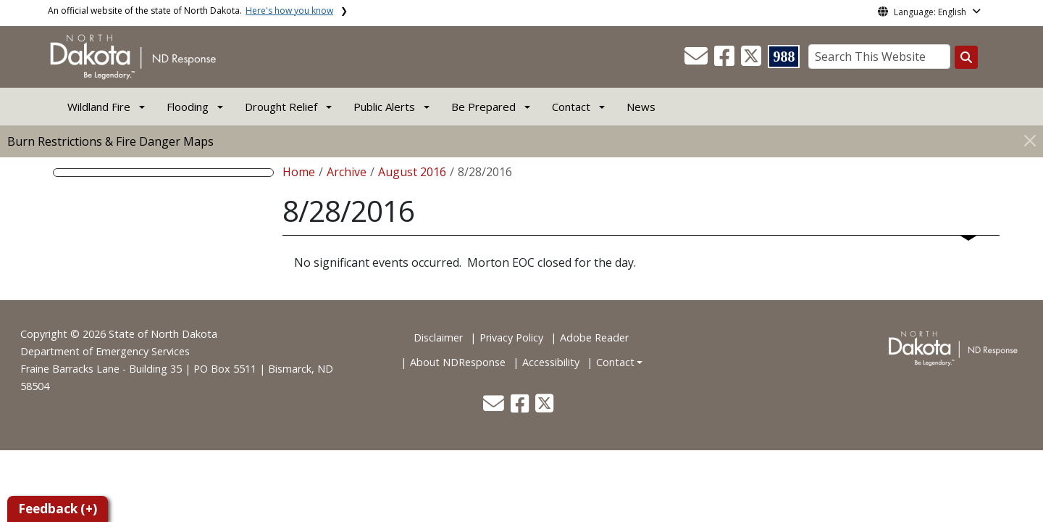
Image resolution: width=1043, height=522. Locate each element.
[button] (697, 60)
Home (298, 172)
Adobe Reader (594, 337)
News (641, 106)
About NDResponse (458, 362)
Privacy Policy (511, 337)
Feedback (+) (57, 508)
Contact (615, 362)
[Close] (1030, 140)
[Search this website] (966, 57)
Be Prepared (483, 106)
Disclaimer (438, 337)
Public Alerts (384, 106)
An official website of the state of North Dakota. (190, 10)
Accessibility (550, 362)
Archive (346, 172)
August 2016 (412, 172)
